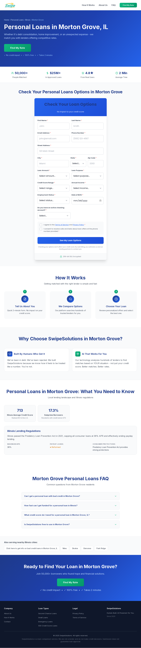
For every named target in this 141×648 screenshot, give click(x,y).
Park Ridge (101, 543)
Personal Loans (17, 20)
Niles (65, 543)
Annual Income (79, 179)
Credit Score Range (46, 179)
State (73, 156)
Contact (7, 617)
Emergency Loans (45, 617)
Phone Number (78, 132)
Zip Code (92, 156)
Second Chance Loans (47, 608)
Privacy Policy (78, 219)
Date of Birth (77, 190)
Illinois (27, 20)
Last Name (77, 120)
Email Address (44, 132)
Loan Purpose (78, 167)
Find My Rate (128, 5)
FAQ (114, 5)
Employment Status (46, 190)
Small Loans (43, 613)
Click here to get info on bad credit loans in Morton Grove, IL (31, 543)
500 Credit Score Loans (47, 621)
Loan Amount (44, 167)
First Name (43, 120)
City (40, 156)
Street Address (44, 144)
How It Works (88, 5)
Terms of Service (62, 219)
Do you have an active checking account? (51, 204)
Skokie (75, 543)
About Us (103, 5)
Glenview (87, 543)
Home (6, 20)
